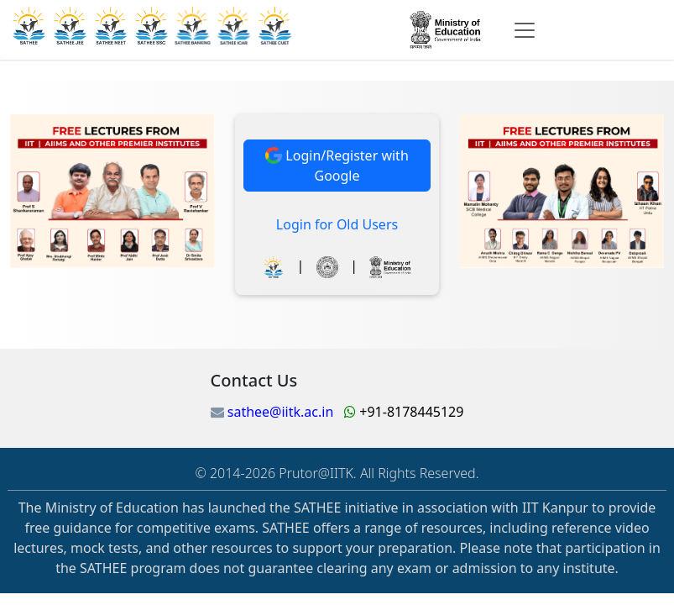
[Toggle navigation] (524, 30)
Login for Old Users (337, 224)
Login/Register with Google (337, 165)
